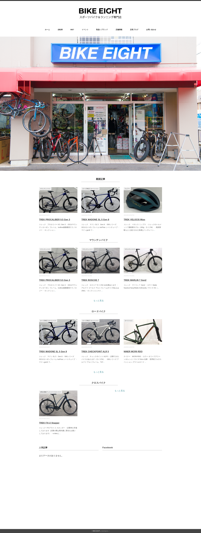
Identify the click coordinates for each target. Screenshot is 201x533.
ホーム (47, 30)
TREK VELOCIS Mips (134, 219)
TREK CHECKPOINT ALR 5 (95, 351)
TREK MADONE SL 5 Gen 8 (95, 219)
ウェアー (127, 188)
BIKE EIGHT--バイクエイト (100, 531)
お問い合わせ (151, 30)
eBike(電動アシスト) (46, 392)
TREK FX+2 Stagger (49, 423)
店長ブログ (134, 30)
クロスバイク (57, 392)
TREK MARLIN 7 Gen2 (135, 280)
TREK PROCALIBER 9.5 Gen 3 (54, 219)
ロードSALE (86, 188)
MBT (72, 30)
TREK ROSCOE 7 (90, 280)
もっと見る (98, 300)
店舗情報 (119, 30)
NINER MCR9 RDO (133, 351)
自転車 (60, 30)
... (55, 230)
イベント (85, 30)
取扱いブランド (102, 30)
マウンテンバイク (45, 188)
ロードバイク (94, 188)
